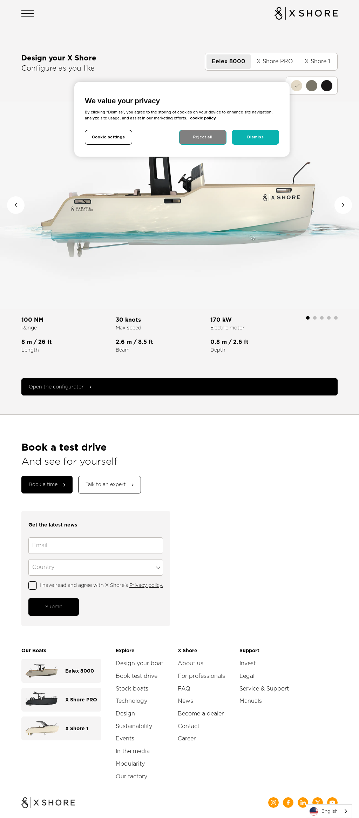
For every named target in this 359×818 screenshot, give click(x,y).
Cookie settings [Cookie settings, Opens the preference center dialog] (108, 137)
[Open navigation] (27, 13)
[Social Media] (273, 794)
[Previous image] (16, 205)
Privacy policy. (146, 580)
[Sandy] (296, 85)
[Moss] (311, 85)
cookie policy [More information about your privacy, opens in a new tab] (203, 118)
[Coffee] (326, 85)
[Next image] (343, 205)
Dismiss (255, 137)
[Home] (48, 795)
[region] (182, 119)
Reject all (202, 137)
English (324, 811)
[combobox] (329, 811)
